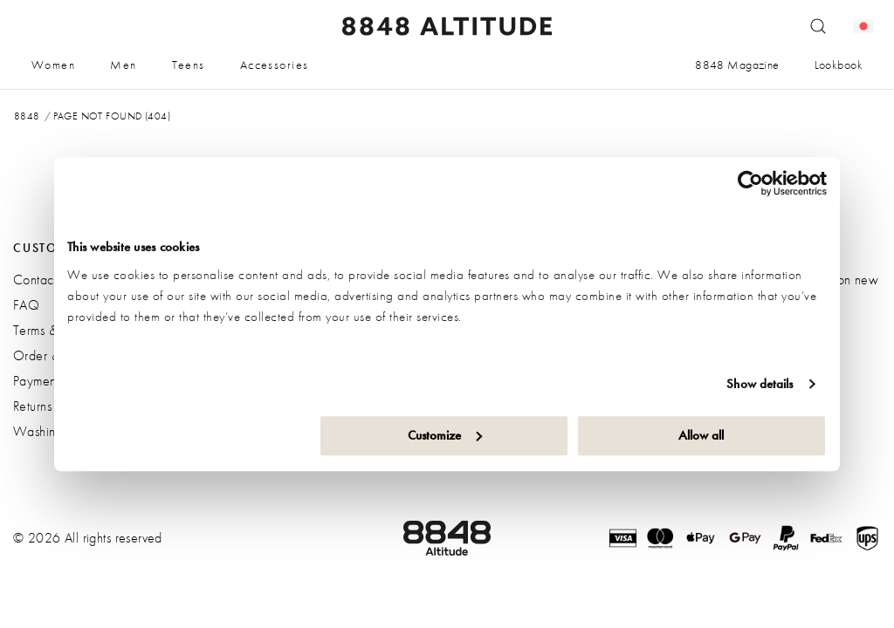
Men (123, 64)
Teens (188, 64)
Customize (445, 435)
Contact (35, 279)
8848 (27, 116)
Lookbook (839, 64)
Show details (759, 383)
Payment (36, 381)
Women (53, 64)
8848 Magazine (737, 64)
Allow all (701, 435)
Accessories (274, 64)
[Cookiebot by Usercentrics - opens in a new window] (750, 183)
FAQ (26, 305)
